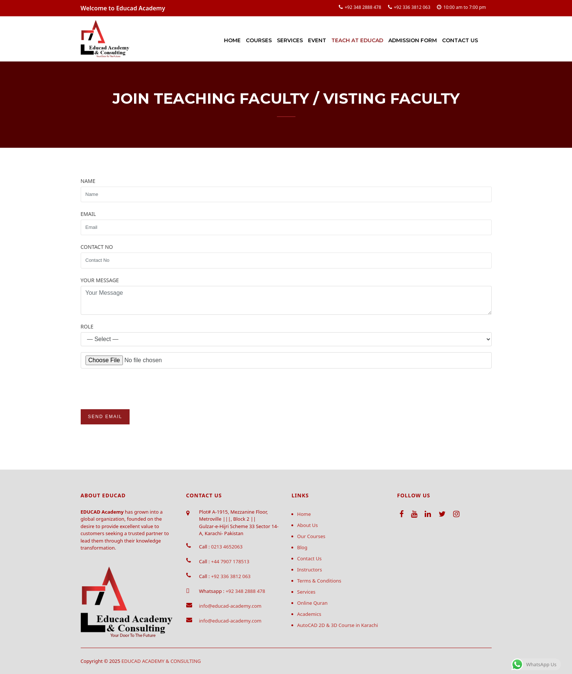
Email (88, 213)
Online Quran (312, 603)
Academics (309, 614)
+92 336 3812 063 (412, 7)
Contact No (97, 246)
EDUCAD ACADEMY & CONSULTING (161, 661)
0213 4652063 (226, 546)
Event (317, 40)
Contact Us (460, 40)
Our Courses (311, 536)
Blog (302, 547)
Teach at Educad (357, 40)
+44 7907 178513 (230, 561)
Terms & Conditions (319, 580)
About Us (307, 525)
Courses (259, 40)
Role (87, 326)
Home (232, 40)
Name (88, 180)
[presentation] (137, 388)
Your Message (100, 280)
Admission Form (412, 40)
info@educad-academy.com (230, 606)
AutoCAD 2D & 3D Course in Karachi (337, 625)
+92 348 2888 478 (363, 7)
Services (290, 40)
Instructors (309, 569)
